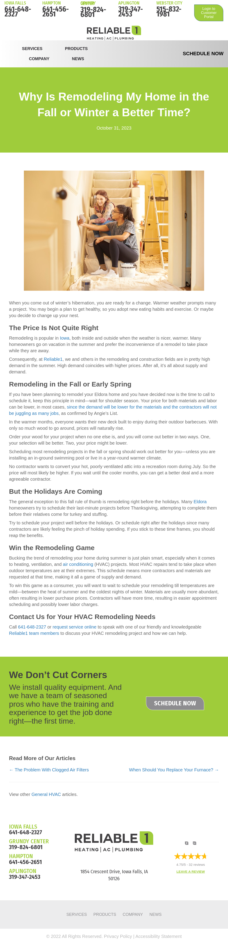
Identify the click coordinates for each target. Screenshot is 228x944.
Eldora (200, 501)
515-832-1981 (168, 11)
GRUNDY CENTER (29, 841)
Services (32, 48)
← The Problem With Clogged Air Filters (49, 769)
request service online (74, 626)
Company (39, 59)
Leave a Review (190, 872)
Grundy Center (88, 3)
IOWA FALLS (15, 3)
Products (76, 48)
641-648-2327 (18, 11)
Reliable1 (53, 359)
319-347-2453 (130, 11)
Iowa (64, 338)
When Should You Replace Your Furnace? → (174, 769)
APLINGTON (22, 871)
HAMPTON (51, 3)
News (78, 59)
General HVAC (46, 794)
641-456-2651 (55, 11)
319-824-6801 (93, 12)
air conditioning (78, 564)
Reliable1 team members (34, 633)
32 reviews (197, 865)
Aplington (128, 3)
